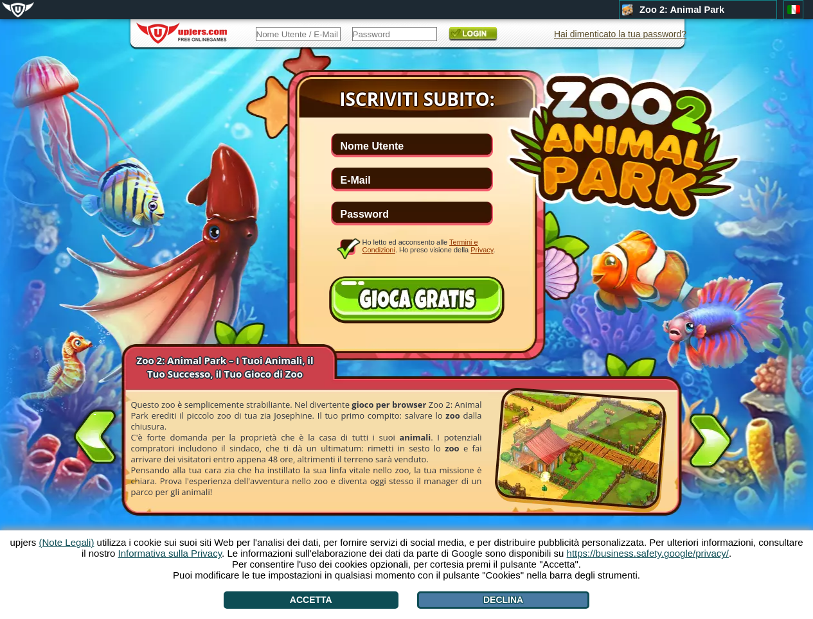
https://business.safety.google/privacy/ (648, 553)
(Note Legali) (66, 542)
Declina (503, 600)
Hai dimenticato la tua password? (620, 34)
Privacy (481, 250)
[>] (710, 443)
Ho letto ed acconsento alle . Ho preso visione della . (429, 246)
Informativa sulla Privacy (170, 553)
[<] (95, 434)
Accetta (311, 600)
